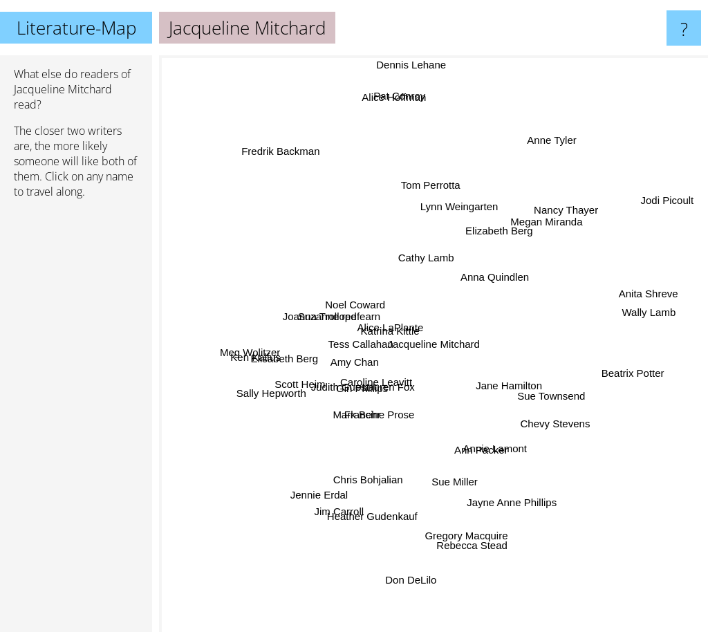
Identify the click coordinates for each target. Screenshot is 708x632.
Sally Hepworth (277, 394)
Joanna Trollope (319, 319)
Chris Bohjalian (356, 472)
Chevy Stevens (549, 418)
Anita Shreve (660, 319)
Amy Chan (363, 363)
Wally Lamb (657, 329)
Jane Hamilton (521, 405)
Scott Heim (306, 383)
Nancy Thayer (566, 199)
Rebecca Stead (467, 526)
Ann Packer (490, 452)
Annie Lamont (499, 477)
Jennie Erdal (328, 488)
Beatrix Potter (619, 368)
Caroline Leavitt (362, 379)
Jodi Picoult (672, 201)
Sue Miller (439, 497)
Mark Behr (359, 417)
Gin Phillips (356, 390)
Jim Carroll (348, 502)
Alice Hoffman (369, 81)
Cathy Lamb (437, 262)
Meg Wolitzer (266, 349)
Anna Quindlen (494, 251)
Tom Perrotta (434, 197)
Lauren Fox (395, 391)
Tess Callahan (357, 339)
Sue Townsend (547, 394)
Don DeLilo (407, 578)
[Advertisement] (76, 421)
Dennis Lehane (403, 65)
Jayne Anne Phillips (514, 495)
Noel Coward (347, 304)
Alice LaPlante (397, 313)
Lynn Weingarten (457, 219)
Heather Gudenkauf (364, 517)
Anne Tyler (558, 130)
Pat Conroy (382, 98)
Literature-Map (76, 27)
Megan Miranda (537, 228)
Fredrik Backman (287, 174)
